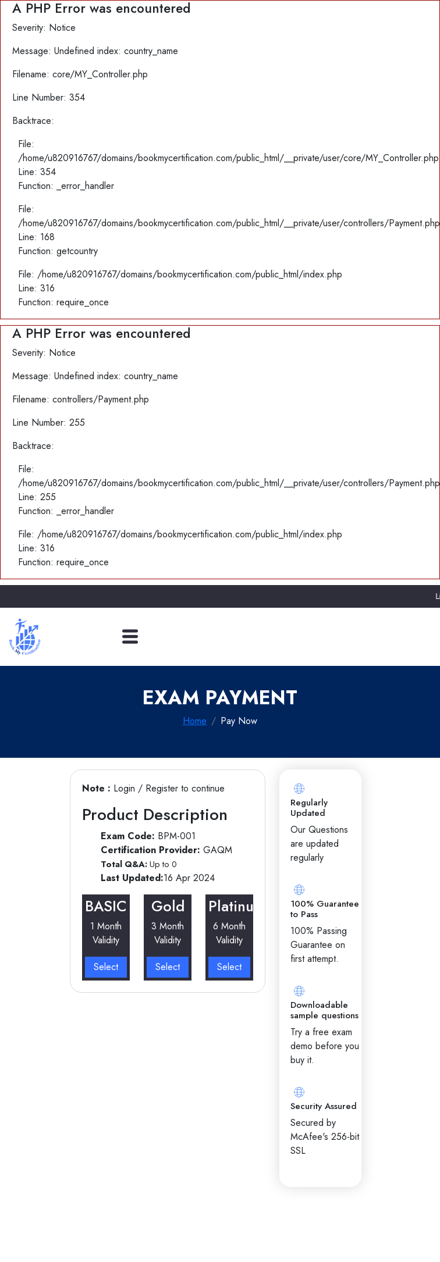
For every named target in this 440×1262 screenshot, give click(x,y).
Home (195, 721)
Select (106, 967)
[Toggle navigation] (130, 636)
